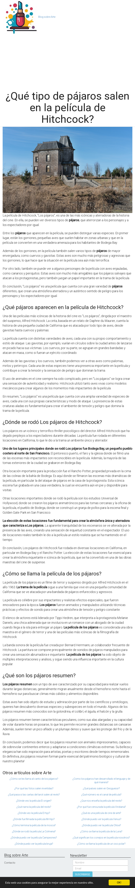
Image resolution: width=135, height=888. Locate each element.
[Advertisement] (67, 60)
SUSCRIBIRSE (82, 874)
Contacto (9, 862)
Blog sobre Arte (46, 16)
